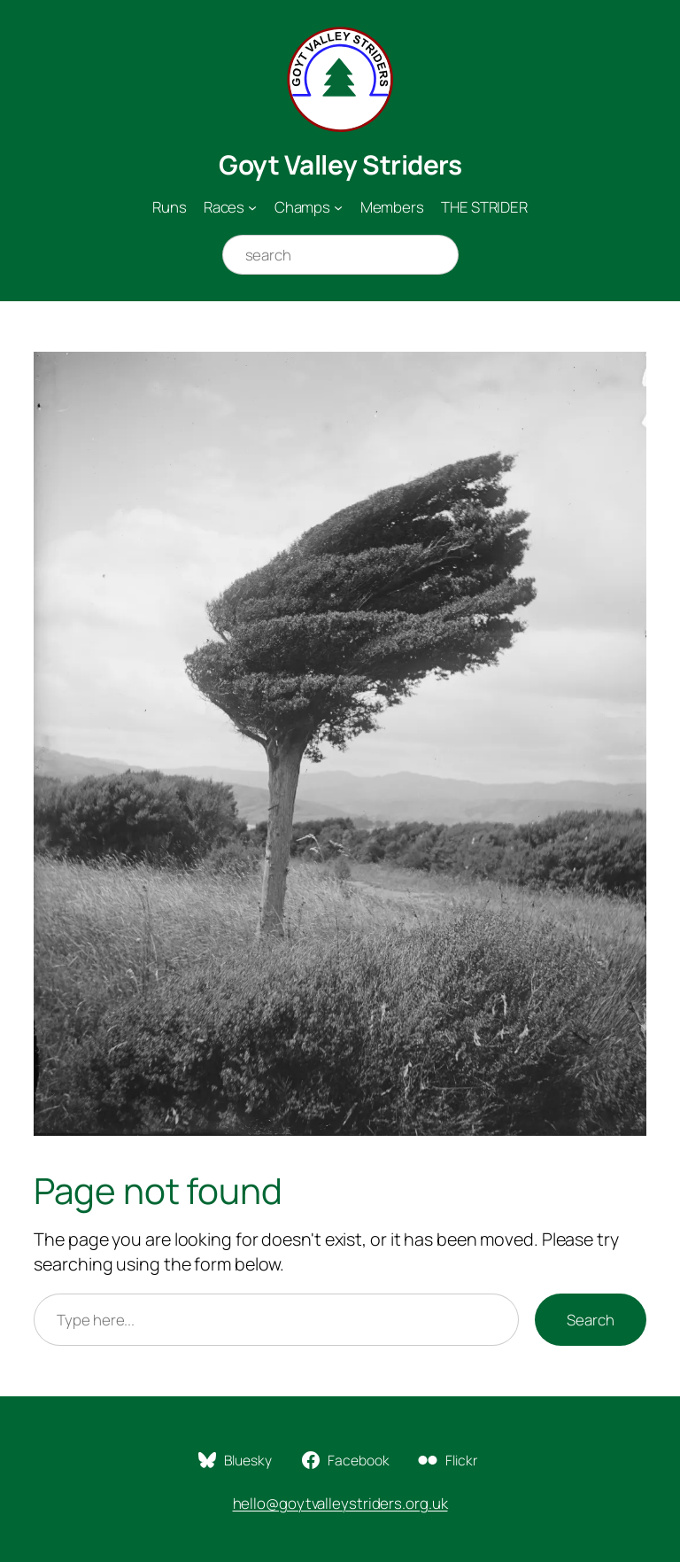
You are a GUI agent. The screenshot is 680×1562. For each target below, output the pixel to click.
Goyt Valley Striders (340, 164)
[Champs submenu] (338, 207)
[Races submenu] (252, 207)
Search (590, 1319)
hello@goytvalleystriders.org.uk (340, 1503)
